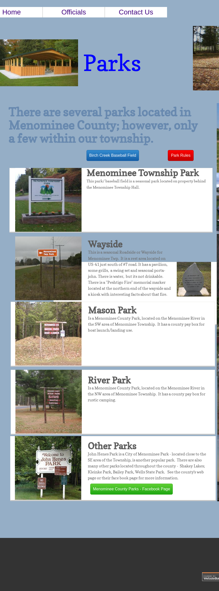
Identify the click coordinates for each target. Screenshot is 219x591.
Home (11, 12)
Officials (73, 12)
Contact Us (136, 12)
